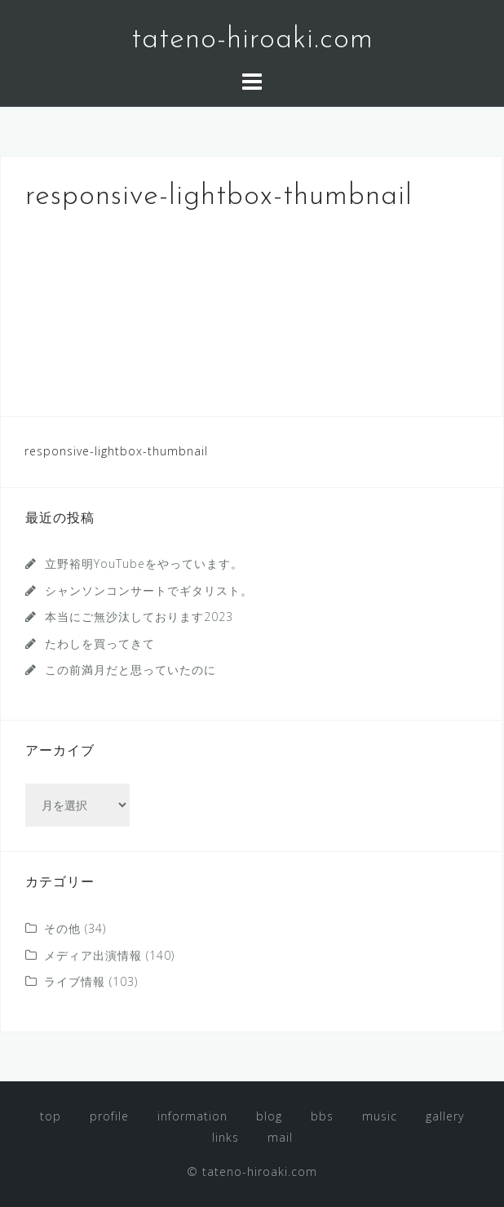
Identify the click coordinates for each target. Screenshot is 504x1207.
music (379, 1116)
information (192, 1116)
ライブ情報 (74, 981)
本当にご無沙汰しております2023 (139, 616)
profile (109, 1116)
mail (280, 1137)
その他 (62, 928)
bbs (322, 1116)
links (225, 1137)
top (50, 1116)
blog (269, 1116)
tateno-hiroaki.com (252, 40)
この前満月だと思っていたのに (130, 669)
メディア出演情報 (93, 955)
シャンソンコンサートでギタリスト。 (149, 590)
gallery (445, 1116)
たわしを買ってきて (100, 643)
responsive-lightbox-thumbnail (116, 451)
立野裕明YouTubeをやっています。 (144, 563)
